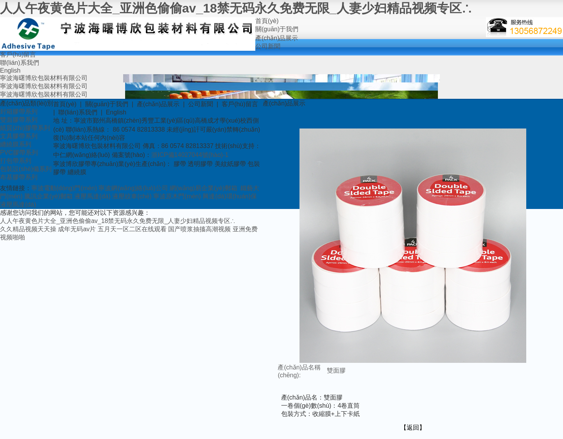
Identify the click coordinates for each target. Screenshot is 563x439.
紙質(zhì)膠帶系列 (25, 128)
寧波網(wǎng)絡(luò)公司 (133, 188)
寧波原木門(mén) (177, 196)
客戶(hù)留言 (18, 54)
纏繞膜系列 (15, 144)
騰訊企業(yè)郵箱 (48, 196)
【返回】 (412, 427)
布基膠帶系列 (19, 177)
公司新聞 (267, 46)
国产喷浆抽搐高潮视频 (199, 229)
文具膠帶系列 (19, 136)
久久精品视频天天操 (28, 229)
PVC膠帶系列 (19, 152)
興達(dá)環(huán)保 (230, 196)
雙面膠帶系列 (19, 119)
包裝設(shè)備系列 (26, 169)
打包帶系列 (15, 160)
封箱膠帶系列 (19, 111)
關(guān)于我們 (276, 29)
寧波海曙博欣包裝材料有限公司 (44, 78)
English (10, 70)
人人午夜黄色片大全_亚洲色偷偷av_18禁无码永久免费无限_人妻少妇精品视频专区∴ (236, 8)
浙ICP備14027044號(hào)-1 (189, 155)
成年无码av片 (77, 229)
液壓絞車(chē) (131, 196)
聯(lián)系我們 (19, 62)
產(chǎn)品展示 (276, 38)
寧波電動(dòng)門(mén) (64, 188)
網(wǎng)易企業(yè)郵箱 (203, 188)
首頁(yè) (267, 21)
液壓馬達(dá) (92, 196)
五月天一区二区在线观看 (132, 229)
